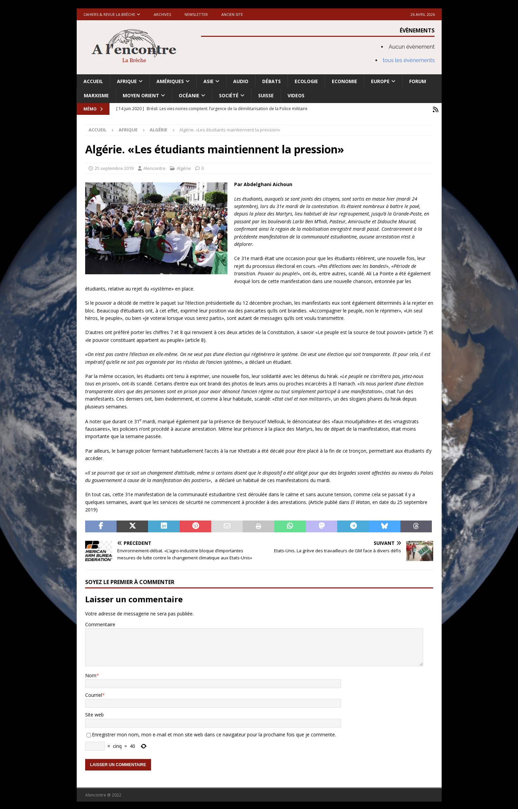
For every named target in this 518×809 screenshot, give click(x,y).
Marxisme (96, 95)
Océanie (189, 95)
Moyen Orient (141, 95)
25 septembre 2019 (114, 167)
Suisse (266, 95)
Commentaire (100, 623)
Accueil (93, 81)
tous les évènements (409, 60)
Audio (240, 81)
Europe (380, 81)
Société (229, 95)
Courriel (93, 694)
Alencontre (154, 167)
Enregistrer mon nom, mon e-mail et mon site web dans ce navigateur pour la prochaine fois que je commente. (214, 733)
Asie (208, 81)
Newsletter (196, 14)
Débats (271, 81)
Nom (90, 674)
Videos (296, 95)
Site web (94, 713)
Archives (162, 14)
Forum (417, 81)
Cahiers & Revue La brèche (109, 14)
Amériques (170, 81)
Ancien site (232, 14)
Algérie (184, 167)
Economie (344, 81)
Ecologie (306, 81)
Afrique (127, 81)
